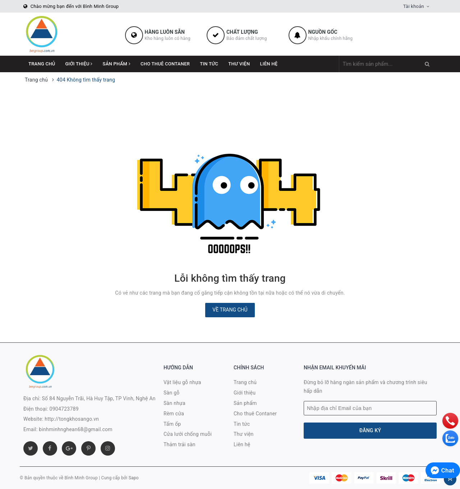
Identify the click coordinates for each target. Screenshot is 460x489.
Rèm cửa (174, 413)
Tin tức (209, 63)
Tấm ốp (172, 424)
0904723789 (64, 409)
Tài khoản (413, 6)
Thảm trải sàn (180, 444)
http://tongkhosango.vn (72, 419)
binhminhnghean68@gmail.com (75, 429)
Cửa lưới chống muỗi (188, 434)
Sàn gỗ (171, 393)
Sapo (134, 477)
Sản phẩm (116, 63)
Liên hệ (268, 63)
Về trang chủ (229, 310)
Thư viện (239, 63)
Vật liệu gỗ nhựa (182, 382)
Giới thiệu (79, 63)
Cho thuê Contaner (165, 63)
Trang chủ (41, 63)
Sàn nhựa (174, 403)
